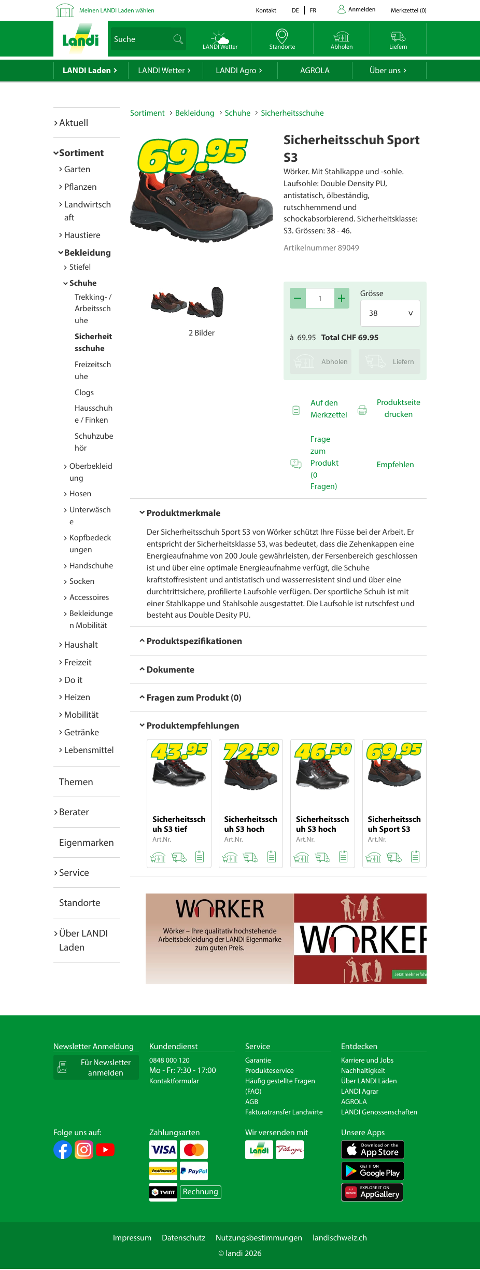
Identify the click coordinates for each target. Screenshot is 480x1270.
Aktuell (73, 122)
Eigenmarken (86, 842)
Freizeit (78, 662)
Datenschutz (183, 1238)
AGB (251, 1101)
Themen (76, 781)
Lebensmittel (89, 750)
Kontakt (266, 11)
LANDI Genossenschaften (379, 1112)
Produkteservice (269, 1070)
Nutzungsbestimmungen (259, 1238)
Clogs (84, 392)
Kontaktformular (174, 1080)
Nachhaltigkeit (363, 1070)
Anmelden (361, 9)
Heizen (77, 697)
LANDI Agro (236, 70)
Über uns (385, 70)
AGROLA (315, 70)
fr (313, 11)
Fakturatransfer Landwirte (284, 1112)
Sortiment (81, 152)
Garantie (258, 1060)
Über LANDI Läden (369, 1080)
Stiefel (80, 267)
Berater (74, 811)
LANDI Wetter (161, 70)
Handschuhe (91, 566)
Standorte (80, 902)
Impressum (132, 1238)
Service (74, 872)
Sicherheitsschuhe (292, 113)
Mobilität (81, 714)
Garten (77, 169)
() (409, 11)
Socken (81, 581)
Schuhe (83, 283)
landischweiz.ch (340, 1238)
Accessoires (89, 597)
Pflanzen (80, 186)
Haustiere (82, 235)
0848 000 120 (169, 1060)
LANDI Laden (87, 70)
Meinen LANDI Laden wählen (116, 11)
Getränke (81, 732)
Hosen (80, 494)
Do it (73, 680)
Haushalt (81, 644)
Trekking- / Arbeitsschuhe (93, 309)
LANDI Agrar (359, 1091)
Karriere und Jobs (367, 1060)
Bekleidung (87, 252)
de (295, 11)
